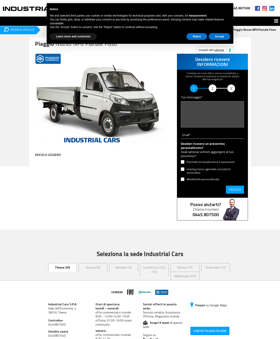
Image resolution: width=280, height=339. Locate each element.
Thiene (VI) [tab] (62, 267)
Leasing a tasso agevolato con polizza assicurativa (208, 170)
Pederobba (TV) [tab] (216, 267)
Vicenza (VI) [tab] (93, 267)
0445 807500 (236, 8)
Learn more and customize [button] (73, 36)
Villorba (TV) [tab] (184, 267)
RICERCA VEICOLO (19, 29)
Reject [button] (197, 36)
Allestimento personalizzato (203, 179)
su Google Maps (208, 305)
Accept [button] (219, 36)
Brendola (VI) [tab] (124, 267)
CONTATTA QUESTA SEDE (209, 331)
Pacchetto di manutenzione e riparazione (210, 162)
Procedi (235, 189)
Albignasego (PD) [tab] (185, 276)
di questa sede (162, 324)
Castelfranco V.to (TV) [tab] (154, 269)
